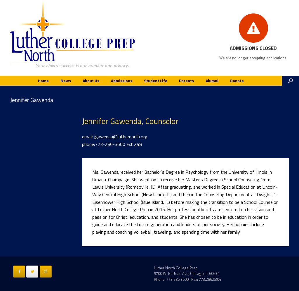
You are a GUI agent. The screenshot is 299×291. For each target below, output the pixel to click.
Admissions (121, 81)
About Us (91, 81)
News (65, 81)
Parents (186, 81)
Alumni (212, 81)
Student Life (155, 81)
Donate (237, 81)
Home (43, 81)
